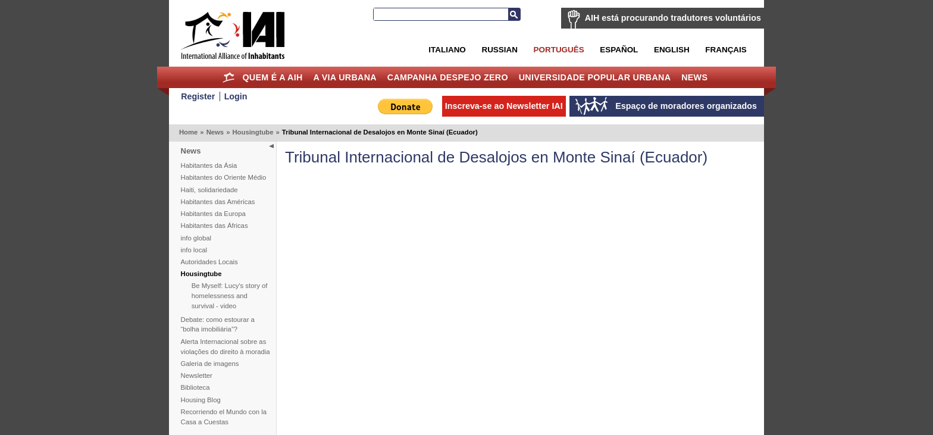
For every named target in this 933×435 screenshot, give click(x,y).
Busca (514, 14)
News (694, 77)
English (672, 49)
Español (619, 49)
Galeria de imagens (210, 363)
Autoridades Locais (209, 261)
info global (196, 238)
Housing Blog (201, 399)
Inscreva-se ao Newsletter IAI (504, 106)
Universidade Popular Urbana (595, 77)
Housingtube (252, 132)
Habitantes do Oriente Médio (224, 177)
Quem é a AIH (272, 77)
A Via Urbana (344, 77)
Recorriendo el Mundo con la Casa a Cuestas (224, 416)
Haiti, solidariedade (209, 189)
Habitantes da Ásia (209, 165)
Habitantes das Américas (218, 201)
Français (725, 49)
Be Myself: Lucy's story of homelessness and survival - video (230, 295)
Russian (499, 49)
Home (228, 77)
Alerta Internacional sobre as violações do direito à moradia (225, 346)
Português (559, 49)
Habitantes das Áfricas (214, 225)
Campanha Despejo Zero (447, 77)
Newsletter (196, 375)
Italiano (446, 49)
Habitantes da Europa (213, 213)
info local (194, 250)
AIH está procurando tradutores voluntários (673, 18)
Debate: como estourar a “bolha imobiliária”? (218, 324)
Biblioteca (195, 387)
